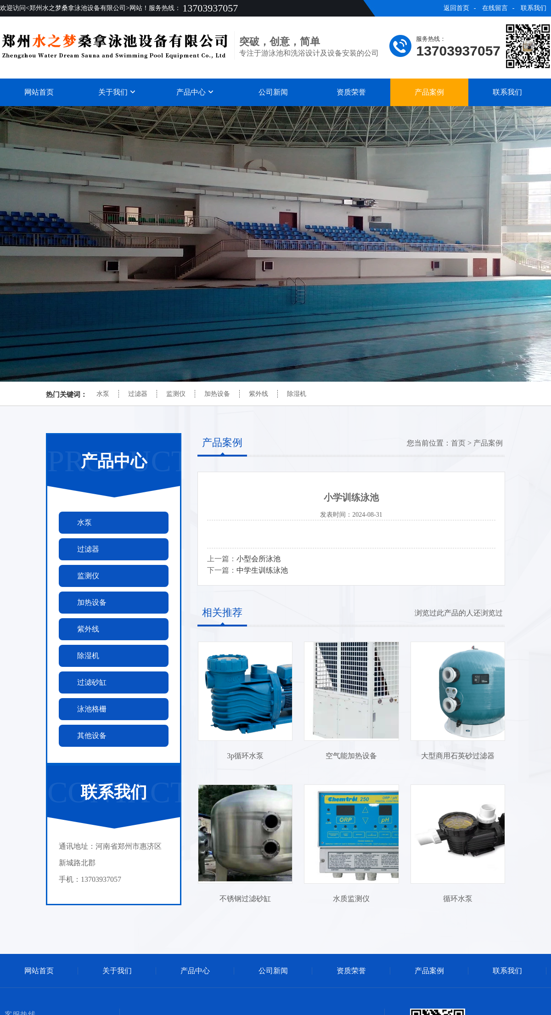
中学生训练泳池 (262, 570)
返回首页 (456, 8)
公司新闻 (273, 92)
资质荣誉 (351, 92)
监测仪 (176, 393)
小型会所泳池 (258, 559)
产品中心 (195, 92)
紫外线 (258, 393)
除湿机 (296, 393)
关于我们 (117, 92)
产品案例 (429, 92)
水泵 (102, 393)
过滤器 (137, 393)
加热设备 (217, 393)
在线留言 (495, 8)
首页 (458, 443)
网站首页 (39, 92)
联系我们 (533, 8)
